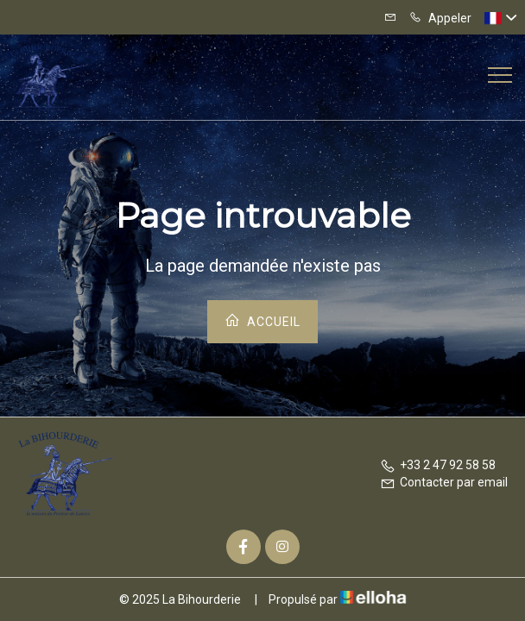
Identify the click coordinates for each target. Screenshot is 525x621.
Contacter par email (444, 482)
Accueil (262, 320)
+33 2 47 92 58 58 (438, 465)
